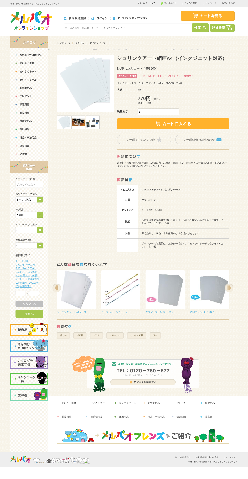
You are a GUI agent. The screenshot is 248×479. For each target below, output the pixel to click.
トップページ (63, 43)
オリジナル (115, 335)
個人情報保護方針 (182, 457)
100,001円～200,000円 (28, 282)
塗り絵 (63, 335)
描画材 (80, 335)
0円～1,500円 (23, 261)
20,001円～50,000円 (27, 275)
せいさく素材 (137, 335)
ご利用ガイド (168, 3)
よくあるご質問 (190, 3)
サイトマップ (229, 457)
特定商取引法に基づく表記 (207, 457)
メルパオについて (146, 3)
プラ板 (96, 335)
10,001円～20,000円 (27, 271)
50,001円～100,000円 (27, 279)
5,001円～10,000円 (26, 268)
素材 (155, 335)
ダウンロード (209, 3)
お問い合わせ (228, 3)
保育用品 (79, 43)
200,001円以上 (24, 286)
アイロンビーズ (97, 43)
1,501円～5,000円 (25, 264)
